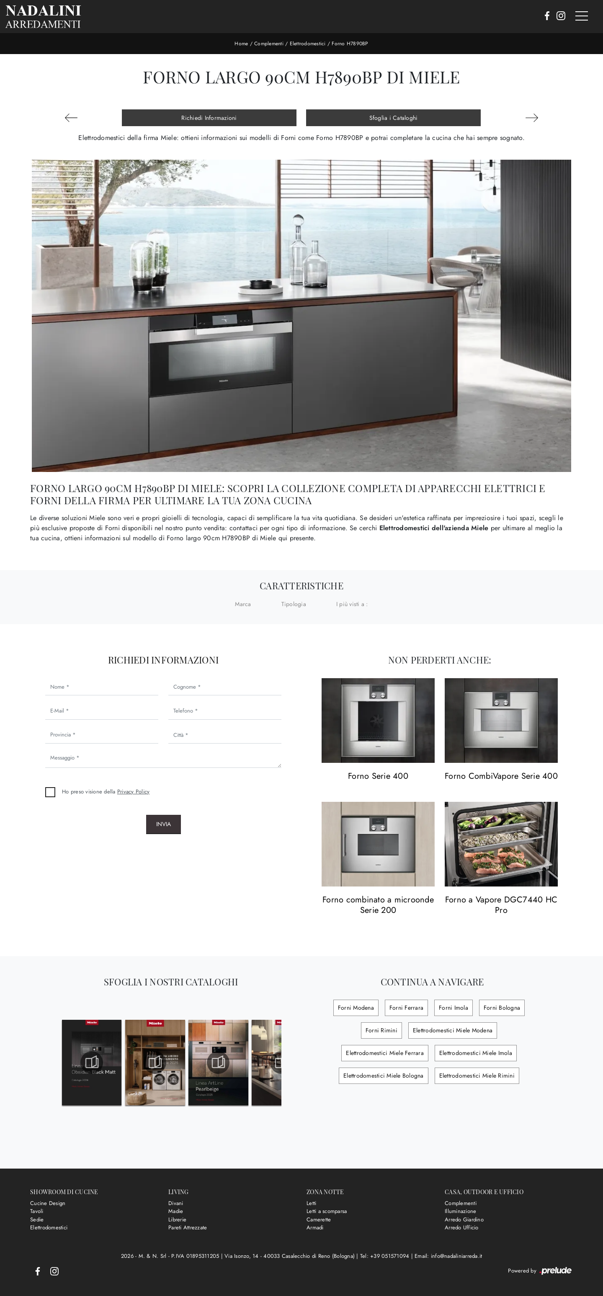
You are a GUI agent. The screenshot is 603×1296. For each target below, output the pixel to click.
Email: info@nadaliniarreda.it (448, 1256)
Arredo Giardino (464, 1219)
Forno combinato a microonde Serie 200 (378, 905)
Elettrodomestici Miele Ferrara (385, 1053)
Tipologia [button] (293, 604)
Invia (163, 824)
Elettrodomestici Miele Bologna (383, 1075)
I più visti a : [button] (352, 604)
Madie (175, 1211)
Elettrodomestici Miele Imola (475, 1053)
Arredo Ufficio (462, 1227)
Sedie (37, 1219)
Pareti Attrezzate (187, 1227)
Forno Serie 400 (378, 776)
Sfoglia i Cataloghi (393, 118)
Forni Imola (453, 1007)
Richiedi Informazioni (209, 118)
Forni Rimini (381, 1030)
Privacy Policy (133, 792)
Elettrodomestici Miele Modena (452, 1030)
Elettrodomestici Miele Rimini (477, 1075)
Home (241, 43)
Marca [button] (243, 604)
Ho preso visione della (105, 792)
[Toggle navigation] (581, 16)
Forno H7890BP (350, 43)
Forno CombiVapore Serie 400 (501, 776)
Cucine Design (47, 1203)
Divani (175, 1203)
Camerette (319, 1219)
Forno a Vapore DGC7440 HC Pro (501, 905)
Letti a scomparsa (327, 1211)
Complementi (268, 43)
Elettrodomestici (308, 43)
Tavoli (37, 1211)
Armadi (315, 1227)
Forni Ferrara (406, 1007)
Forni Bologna (502, 1007)
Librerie (177, 1219)
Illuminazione (460, 1211)
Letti (311, 1203)
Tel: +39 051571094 (385, 1256)
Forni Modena (356, 1007)
